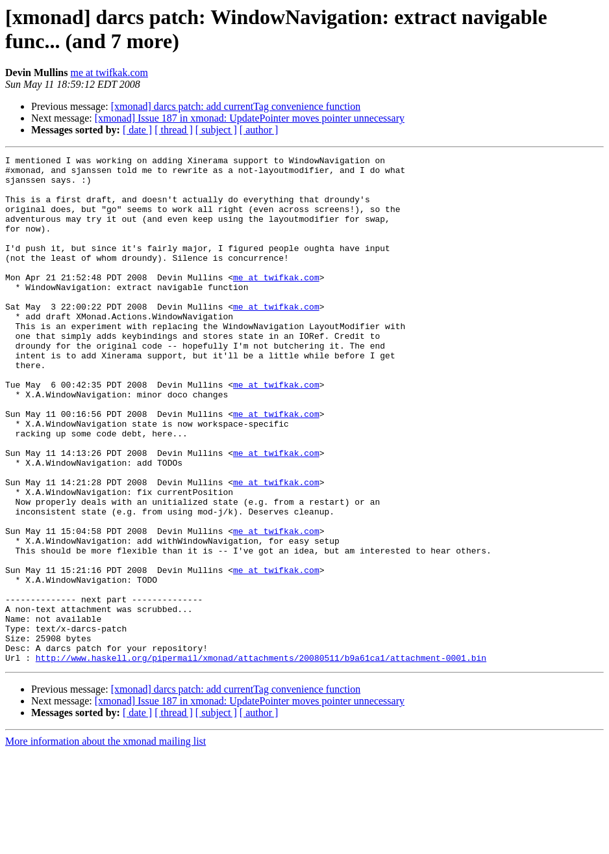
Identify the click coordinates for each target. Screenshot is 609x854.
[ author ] (259, 129)
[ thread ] (174, 129)
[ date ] (137, 129)
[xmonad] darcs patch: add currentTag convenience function (236, 106)
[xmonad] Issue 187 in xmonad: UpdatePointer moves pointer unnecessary (249, 118)
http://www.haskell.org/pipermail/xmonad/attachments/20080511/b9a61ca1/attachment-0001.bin (261, 759)
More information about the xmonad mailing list (105, 842)
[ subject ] (216, 129)
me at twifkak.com (109, 72)
